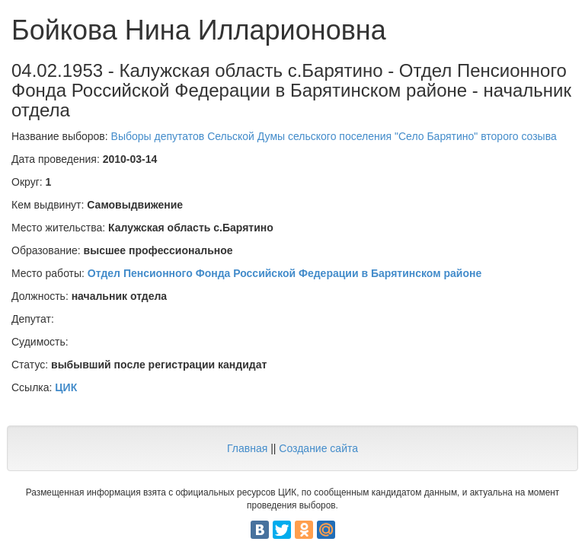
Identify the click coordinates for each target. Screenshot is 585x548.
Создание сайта (318, 448)
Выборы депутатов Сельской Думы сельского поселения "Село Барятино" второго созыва (334, 136)
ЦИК (66, 387)
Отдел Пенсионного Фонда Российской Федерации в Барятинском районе (284, 273)
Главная (247, 448)
